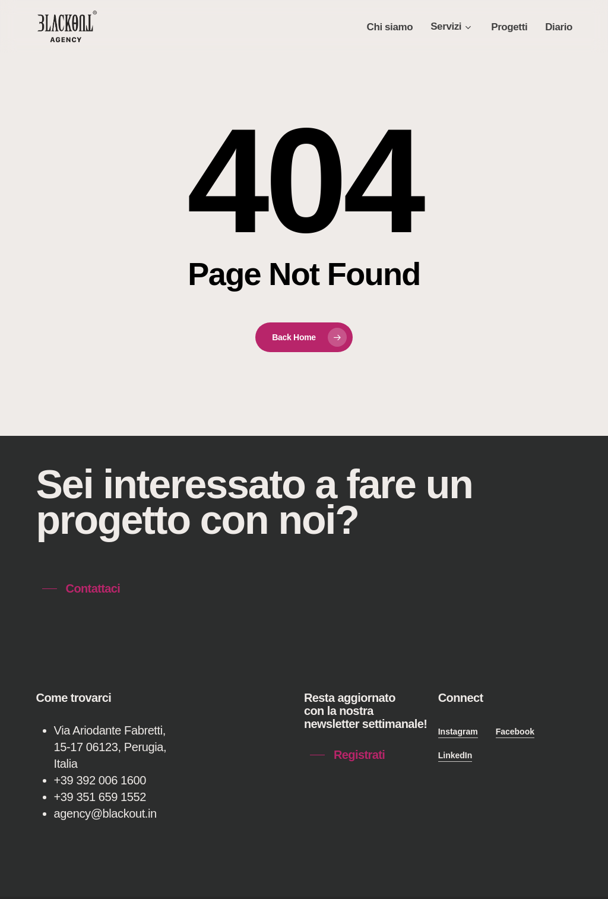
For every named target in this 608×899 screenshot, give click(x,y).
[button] (81, 588)
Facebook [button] (515, 731)
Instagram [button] (458, 731)
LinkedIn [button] (455, 755)
